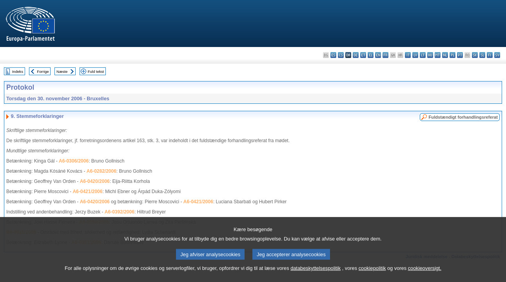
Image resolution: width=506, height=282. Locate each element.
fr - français (385, 55)
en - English (378, 55)
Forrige (43, 71)
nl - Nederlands (445, 55)
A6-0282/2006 (101, 171)
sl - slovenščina (482, 55)
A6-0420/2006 (95, 181)
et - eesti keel (363, 55)
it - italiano (408, 55)
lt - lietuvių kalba (423, 55)
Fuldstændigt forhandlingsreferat (463, 117)
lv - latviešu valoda (415, 55)
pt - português (460, 55)
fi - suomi (490, 55)
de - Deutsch (356, 55)
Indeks (17, 71)
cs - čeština (341, 55)
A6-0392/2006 (119, 212)
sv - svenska (497, 55)
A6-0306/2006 (74, 161)
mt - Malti (438, 55)
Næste (61, 71)
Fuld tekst (96, 71)
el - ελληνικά (371, 55)
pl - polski (452, 55)
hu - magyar (430, 55)
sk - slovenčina (475, 55)
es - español (333, 55)
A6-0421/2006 (87, 191)
